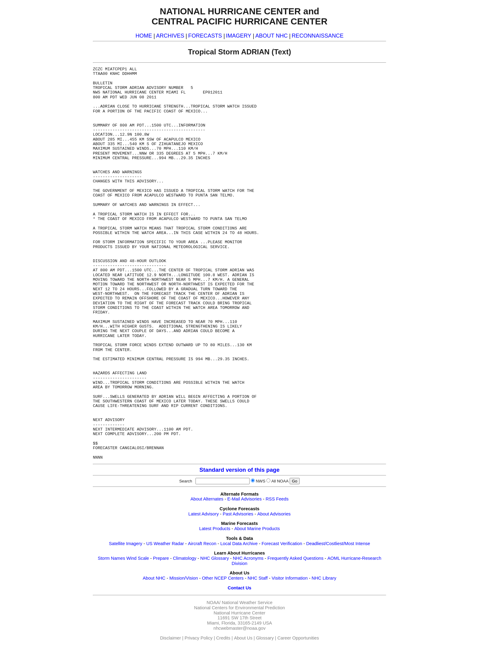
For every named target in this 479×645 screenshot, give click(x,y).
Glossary (265, 638)
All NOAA (279, 481)
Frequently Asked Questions (295, 558)
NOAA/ (214, 602)
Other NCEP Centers (223, 578)
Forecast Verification (281, 543)
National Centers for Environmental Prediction (239, 607)
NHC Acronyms (248, 558)
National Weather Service (247, 602)
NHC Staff (257, 578)
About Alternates (207, 499)
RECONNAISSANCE (318, 36)
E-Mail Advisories (244, 499)
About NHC (154, 578)
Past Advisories (238, 513)
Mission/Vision (183, 578)
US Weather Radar (165, 543)
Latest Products (214, 528)
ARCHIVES (170, 36)
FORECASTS (205, 36)
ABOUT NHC (271, 36)
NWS (260, 481)
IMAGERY (238, 36)
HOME (143, 36)
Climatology (184, 558)
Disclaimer (170, 638)
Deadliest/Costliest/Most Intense (338, 543)
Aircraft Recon (202, 543)
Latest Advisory (203, 513)
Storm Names (111, 558)
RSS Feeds (277, 499)
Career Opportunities (298, 638)
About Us (243, 638)
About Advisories (274, 513)
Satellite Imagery (125, 543)
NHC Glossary (214, 558)
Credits (223, 638)
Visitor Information (290, 578)
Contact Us (239, 587)
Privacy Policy (198, 638)
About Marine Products (257, 528)
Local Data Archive (239, 543)
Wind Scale (137, 558)
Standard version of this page (239, 470)
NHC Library (324, 578)
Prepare (161, 558)
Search (187, 481)
